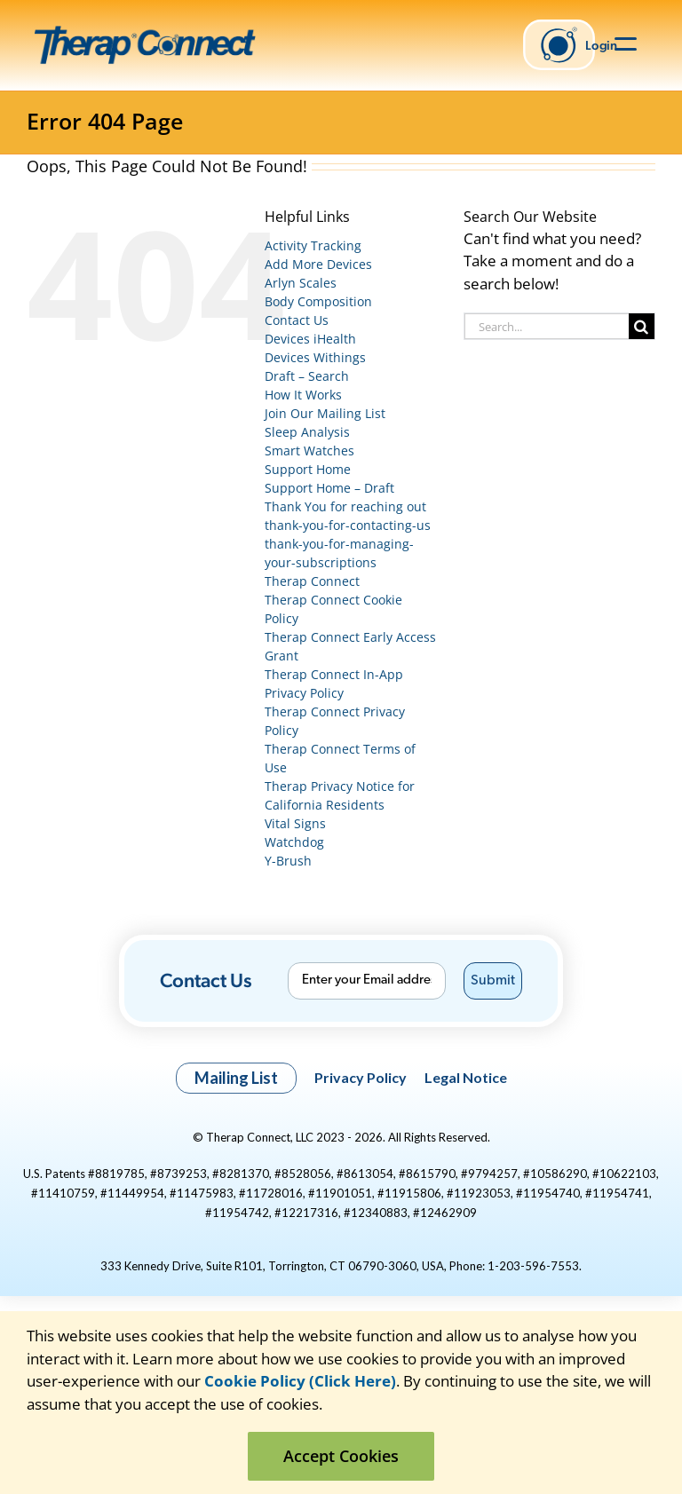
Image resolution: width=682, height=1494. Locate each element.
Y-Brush (288, 860)
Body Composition (318, 301)
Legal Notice (465, 1077)
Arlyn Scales (301, 282)
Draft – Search (307, 376)
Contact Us (297, 320)
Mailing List (236, 1077)
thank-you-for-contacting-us (348, 525)
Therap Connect (312, 581)
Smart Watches (309, 450)
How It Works (303, 394)
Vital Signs (295, 823)
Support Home (308, 469)
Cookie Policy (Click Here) (300, 1381)
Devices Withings (315, 357)
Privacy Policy (360, 1077)
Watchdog (294, 842)
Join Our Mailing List (325, 413)
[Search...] (546, 326)
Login (566, 45)
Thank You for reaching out (345, 506)
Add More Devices (318, 264)
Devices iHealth (310, 338)
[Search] (641, 326)
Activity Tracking (313, 245)
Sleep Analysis (307, 431)
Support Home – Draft (329, 487)
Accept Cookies (341, 1455)
